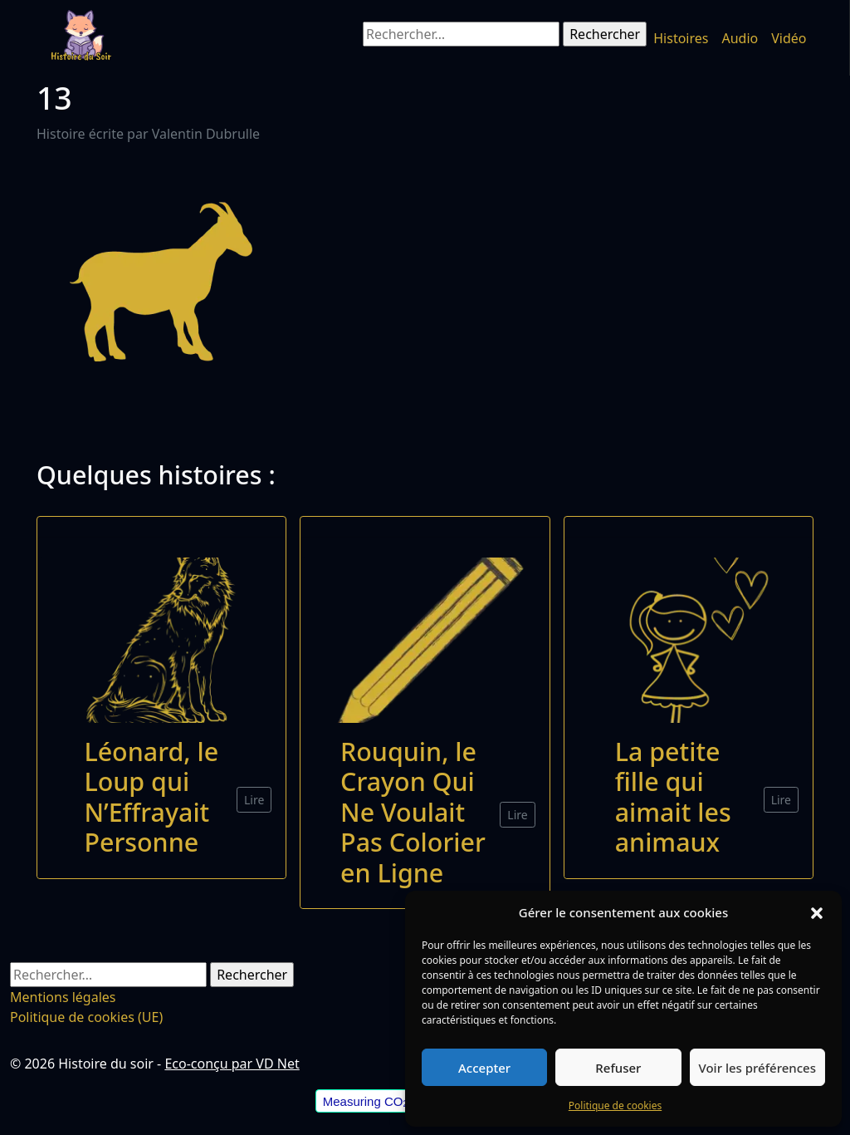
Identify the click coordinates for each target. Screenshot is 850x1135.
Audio (739, 38)
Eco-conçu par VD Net (231, 1063)
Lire (254, 800)
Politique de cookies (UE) (86, 1017)
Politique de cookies (615, 1105)
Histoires (680, 38)
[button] (816, 912)
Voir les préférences (757, 1067)
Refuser (618, 1067)
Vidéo (788, 38)
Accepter (484, 1067)
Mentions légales (63, 997)
